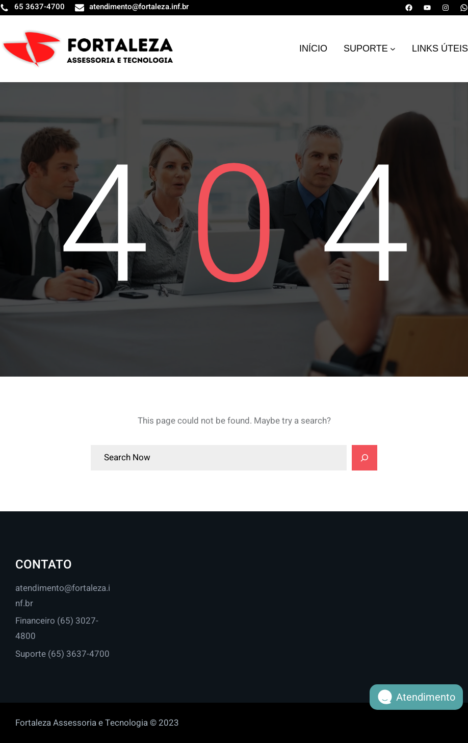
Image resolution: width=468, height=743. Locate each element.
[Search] (364, 457)
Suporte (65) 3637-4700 (62, 654)
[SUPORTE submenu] (393, 49)
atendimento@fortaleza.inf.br (139, 6)
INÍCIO (313, 48)
